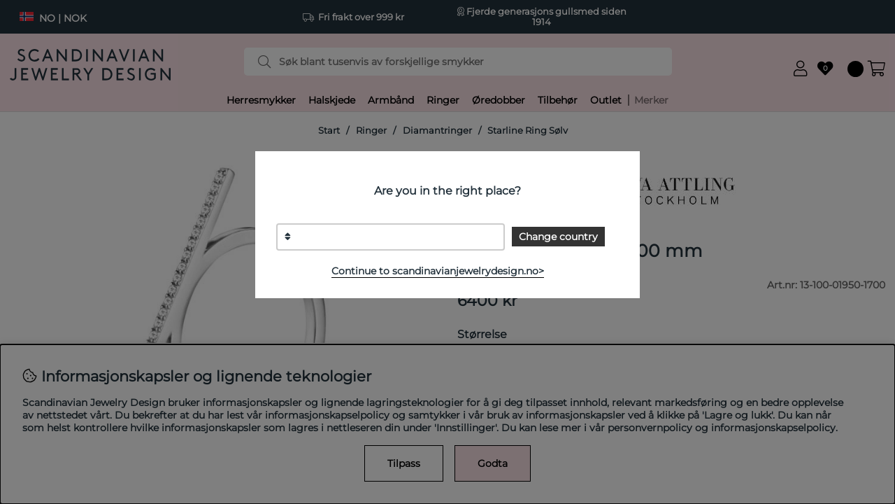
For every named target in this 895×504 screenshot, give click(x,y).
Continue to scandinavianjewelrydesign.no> (437, 271)
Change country (558, 236)
